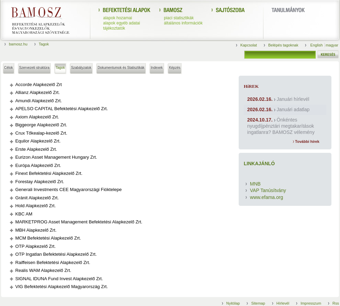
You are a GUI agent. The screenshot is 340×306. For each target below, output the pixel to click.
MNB (255, 184)
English (317, 45)
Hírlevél (282, 303)
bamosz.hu (18, 44)
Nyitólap (233, 303)
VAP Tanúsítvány (268, 190)
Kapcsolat (248, 45)
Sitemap (258, 303)
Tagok (44, 44)
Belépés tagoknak (283, 45)
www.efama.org (266, 197)
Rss (335, 303)
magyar (332, 45)
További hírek (306, 141)
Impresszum (311, 303)
